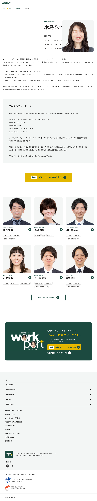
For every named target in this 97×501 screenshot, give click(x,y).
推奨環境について (10, 437)
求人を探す (9, 385)
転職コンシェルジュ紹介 (15, 8)
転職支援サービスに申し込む (13, 410)
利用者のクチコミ (10, 414)
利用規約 (7, 429)
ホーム (4, 8)
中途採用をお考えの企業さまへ (14, 422)
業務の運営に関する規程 (12, 433)
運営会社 (8, 441)
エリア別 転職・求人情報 (12, 418)
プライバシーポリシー (11, 426)
